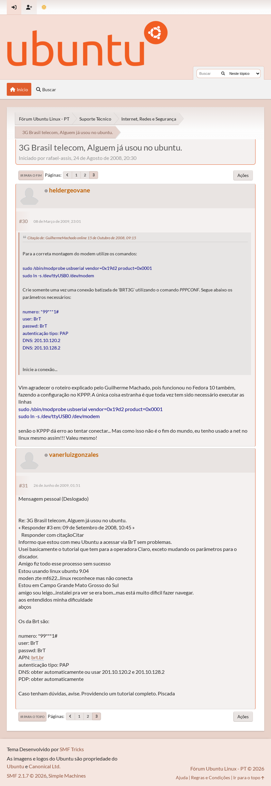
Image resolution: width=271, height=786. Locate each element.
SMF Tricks (72, 749)
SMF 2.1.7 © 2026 (26, 775)
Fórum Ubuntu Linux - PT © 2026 (227, 768)
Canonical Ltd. (44, 766)
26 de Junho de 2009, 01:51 (57, 485)
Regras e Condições (210, 777)
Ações (243, 175)
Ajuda (182, 777)
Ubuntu (15, 766)
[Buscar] (223, 73)
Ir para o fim (31, 175)
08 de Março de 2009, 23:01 (57, 221)
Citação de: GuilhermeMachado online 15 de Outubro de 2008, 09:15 (81, 237)
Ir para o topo (32, 717)
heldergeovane (69, 190)
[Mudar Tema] (44, 7)
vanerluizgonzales (73, 454)
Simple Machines (67, 775)
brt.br (37, 657)
